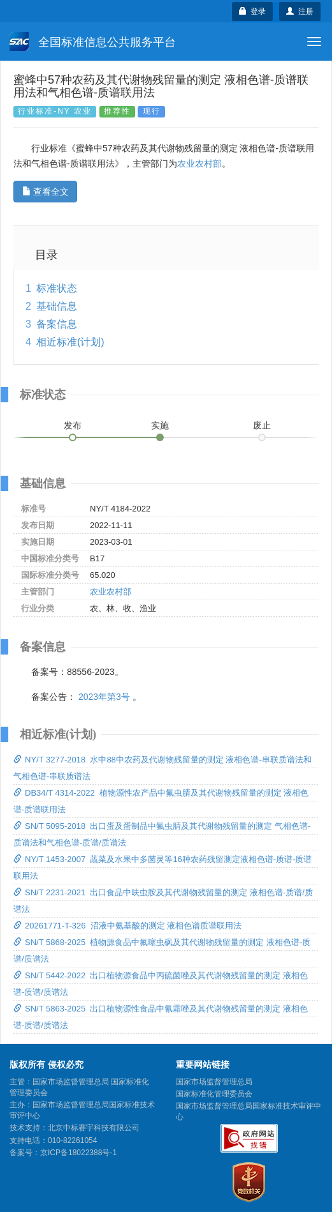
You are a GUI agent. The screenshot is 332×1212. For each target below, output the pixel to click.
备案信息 (56, 324)
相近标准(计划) (70, 342)
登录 (252, 11)
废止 (262, 425)
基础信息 (56, 306)
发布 (73, 425)
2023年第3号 (104, 697)
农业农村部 (199, 163)
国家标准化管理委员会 (214, 1093)
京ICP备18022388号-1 (78, 1152)
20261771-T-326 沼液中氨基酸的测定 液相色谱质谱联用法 (127, 925)
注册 (300, 11)
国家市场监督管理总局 (214, 1081)
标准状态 (56, 288)
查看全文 (45, 191)
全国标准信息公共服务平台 (93, 41)
